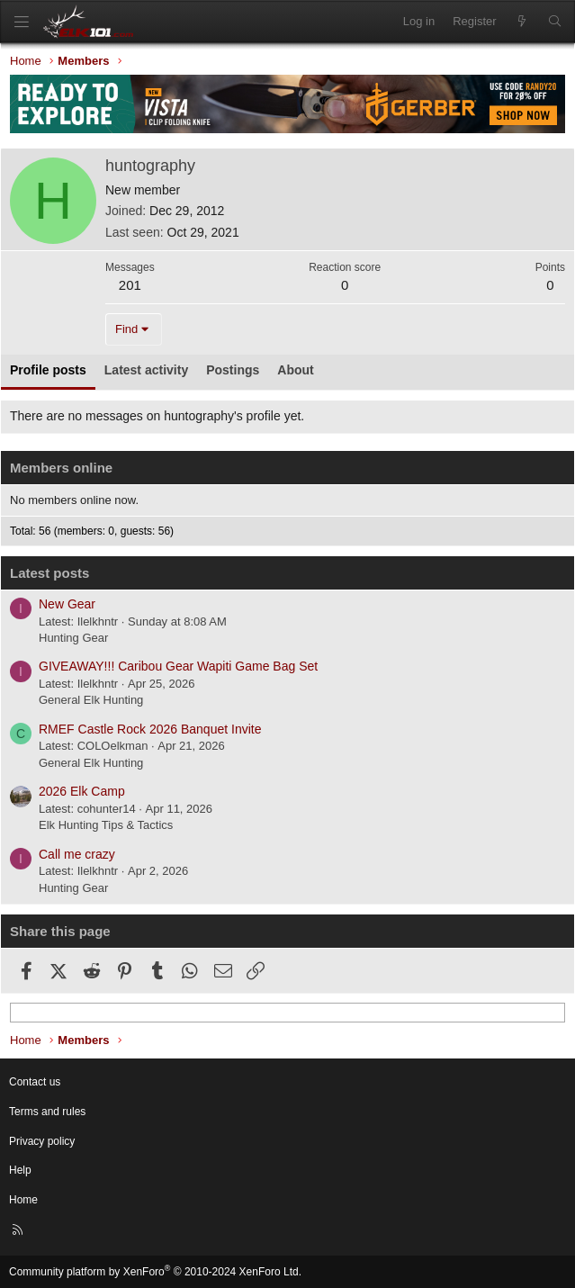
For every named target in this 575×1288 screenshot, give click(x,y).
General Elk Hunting (91, 700)
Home (23, 1199)
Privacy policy (42, 1141)
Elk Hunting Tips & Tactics (106, 825)
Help (20, 1170)
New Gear (67, 604)
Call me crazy (77, 854)
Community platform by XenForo (155, 1271)
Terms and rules (47, 1111)
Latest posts (49, 573)
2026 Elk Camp (82, 791)
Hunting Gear (73, 637)
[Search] (554, 21)
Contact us (34, 1082)
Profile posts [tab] (48, 370)
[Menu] (21, 22)
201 (130, 285)
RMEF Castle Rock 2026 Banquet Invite (150, 729)
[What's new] (522, 21)
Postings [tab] (232, 370)
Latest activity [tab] (146, 370)
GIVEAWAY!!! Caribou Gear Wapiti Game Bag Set (178, 666)
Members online (61, 467)
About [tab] (295, 370)
